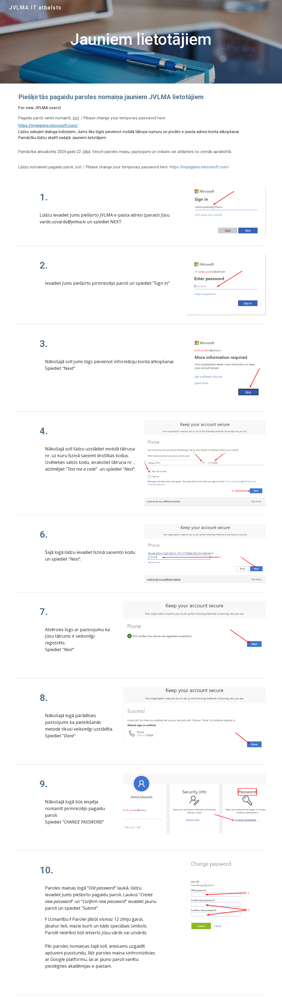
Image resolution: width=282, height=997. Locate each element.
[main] (141, 42)
